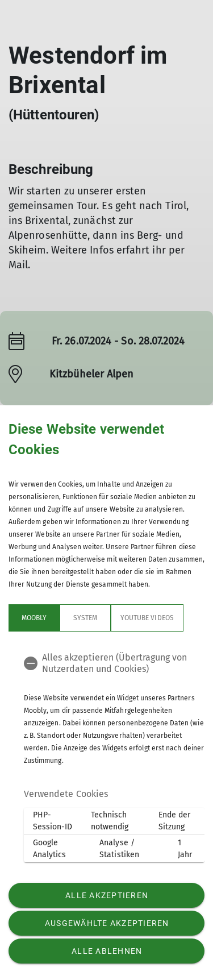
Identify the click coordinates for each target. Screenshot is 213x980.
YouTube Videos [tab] (147, 618)
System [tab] (85, 618)
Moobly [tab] (34, 618)
